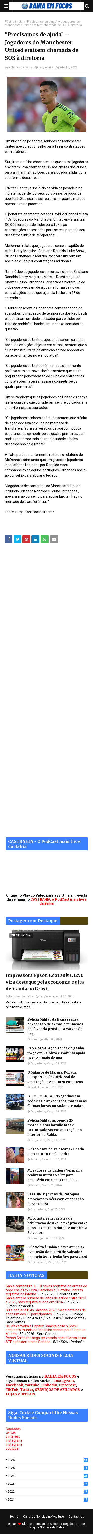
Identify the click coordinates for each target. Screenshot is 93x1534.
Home (14, 1516)
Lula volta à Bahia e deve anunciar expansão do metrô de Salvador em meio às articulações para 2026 (57, 1252)
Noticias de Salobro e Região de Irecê (59, 1524)
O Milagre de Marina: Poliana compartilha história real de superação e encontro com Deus (55, 1077)
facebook (13, 1429)
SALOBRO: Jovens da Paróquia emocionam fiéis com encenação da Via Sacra (55, 1199)
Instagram (64, 1381)
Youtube (32, 1385)
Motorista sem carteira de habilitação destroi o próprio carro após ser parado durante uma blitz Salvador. (57, 1225)
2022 (48, 1491)
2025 (48, 1468)
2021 (48, 1499)
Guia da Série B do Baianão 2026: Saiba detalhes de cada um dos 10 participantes (46, 1312)
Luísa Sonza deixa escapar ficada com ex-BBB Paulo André (55, 1151)
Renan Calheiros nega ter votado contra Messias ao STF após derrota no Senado (46, 1340)
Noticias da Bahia (20, 67)
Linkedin (49, 1385)
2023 (48, 1483)
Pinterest (67, 1385)
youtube (12, 1448)
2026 (48, 1460)
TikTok (12, 1389)
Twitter (26, 1389)
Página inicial (14, 21)
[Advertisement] (46, 694)
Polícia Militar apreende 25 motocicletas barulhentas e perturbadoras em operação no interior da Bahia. (54, 1127)
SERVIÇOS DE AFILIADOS (57, 1389)
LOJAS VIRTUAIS (20, 1394)
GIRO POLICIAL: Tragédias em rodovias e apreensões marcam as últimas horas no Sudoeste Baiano (57, 1101)
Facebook (14, 1385)
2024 (48, 1476)
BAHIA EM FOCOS (60, 1376)
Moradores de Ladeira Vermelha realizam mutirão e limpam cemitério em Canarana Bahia (54, 1175)
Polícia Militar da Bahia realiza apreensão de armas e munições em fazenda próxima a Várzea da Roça (55, 1026)
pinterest (13, 1436)
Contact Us (76, 1516)
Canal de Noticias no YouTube (43, 1516)
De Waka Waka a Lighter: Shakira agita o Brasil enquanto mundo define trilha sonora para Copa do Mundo (45, 1330)
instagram (14, 1440)
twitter (11, 1432)
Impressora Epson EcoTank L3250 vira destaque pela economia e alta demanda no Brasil (45, 982)
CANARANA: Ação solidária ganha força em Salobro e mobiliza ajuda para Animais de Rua (56, 1053)
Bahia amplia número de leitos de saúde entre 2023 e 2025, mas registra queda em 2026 (46, 1300)
